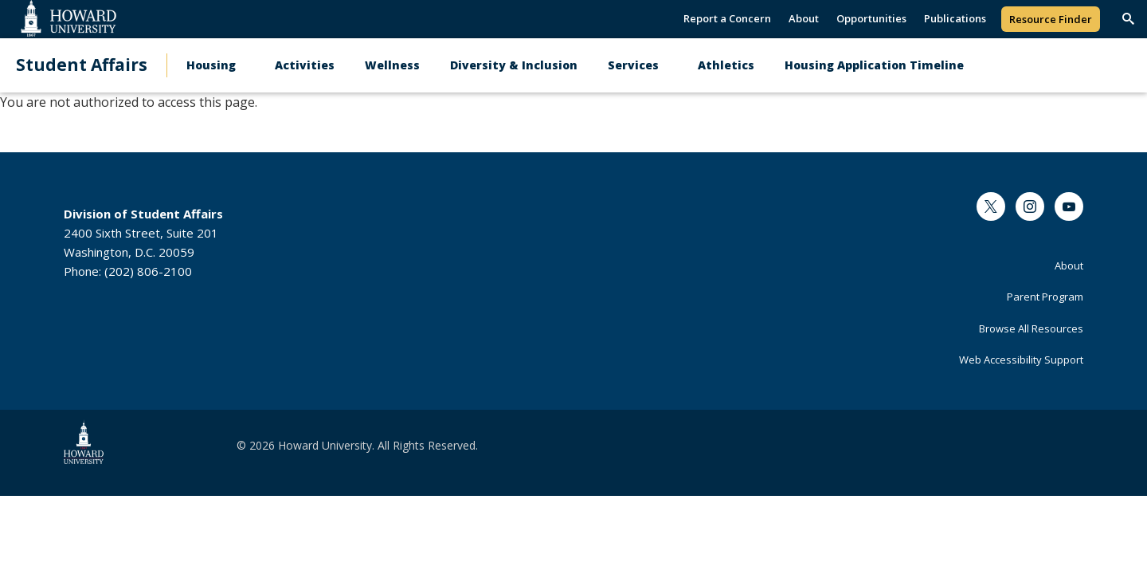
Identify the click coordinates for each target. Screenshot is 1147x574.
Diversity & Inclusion (513, 65)
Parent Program (1045, 296)
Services (633, 65)
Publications (955, 18)
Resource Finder (1050, 19)
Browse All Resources (1031, 328)
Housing (211, 65)
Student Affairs (81, 65)
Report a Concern (727, 18)
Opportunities (871, 18)
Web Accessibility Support (1021, 359)
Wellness (392, 65)
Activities (305, 65)
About (804, 18)
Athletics (726, 65)
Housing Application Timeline (874, 65)
